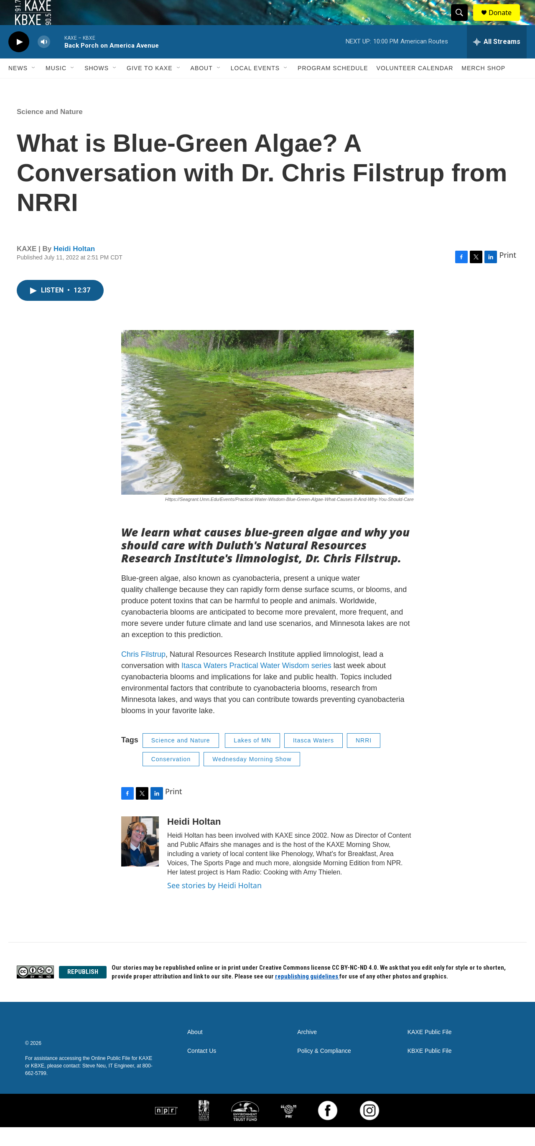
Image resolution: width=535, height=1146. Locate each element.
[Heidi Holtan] (140, 860)
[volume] (44, 60)
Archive (307, 1051)
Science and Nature (50, 131)
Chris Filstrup (143, 673)
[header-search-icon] (463, 22)
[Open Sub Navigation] (34, 87)
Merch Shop (483, 87)
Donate (505, 22)
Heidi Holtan (74, 268)
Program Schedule (333, 87)
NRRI (364, 759)
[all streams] (497, 60)
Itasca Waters (313, 759)
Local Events (255, 87)
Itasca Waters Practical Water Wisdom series (257, 684)
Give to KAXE (150, 87)
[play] (18, 61)
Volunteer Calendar (415, 87)
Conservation (171, 778)
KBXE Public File (430, 1070)
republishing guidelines (307, 995)
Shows (96, 87)
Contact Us (201, 1070)
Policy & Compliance (324, 1070)
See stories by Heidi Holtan (214, 904)
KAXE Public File (430, 1051)
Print (507, 274)
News (18, 87)
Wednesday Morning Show (251, 778)
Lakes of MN (252, 759)
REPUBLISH (82, 990)
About (202, 87)
